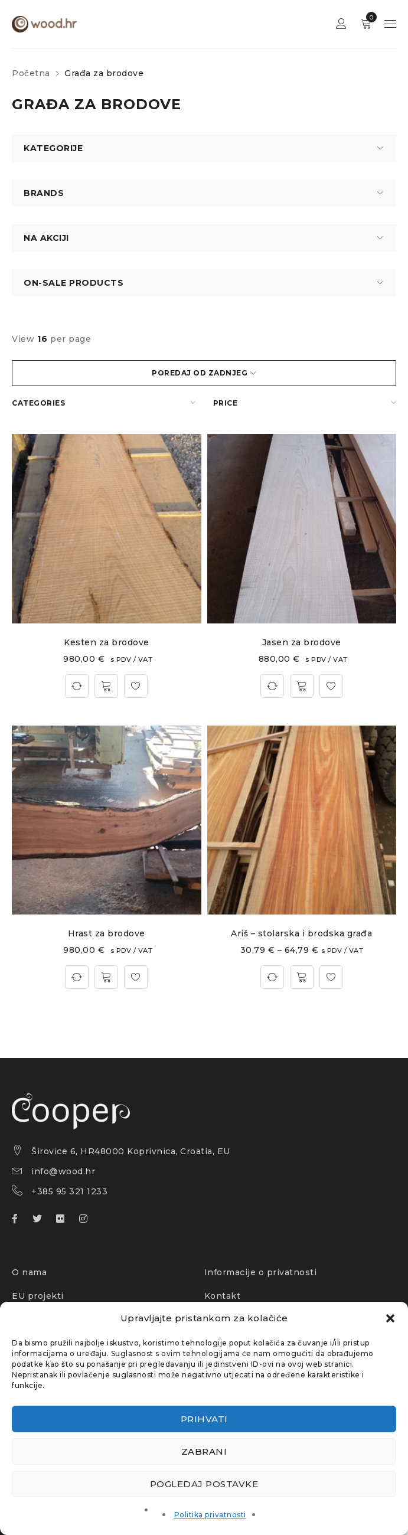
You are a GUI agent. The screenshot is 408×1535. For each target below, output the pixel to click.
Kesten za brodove (106, 642)
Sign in (341, 24)
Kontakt (222, 1296)
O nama (29, 1272)
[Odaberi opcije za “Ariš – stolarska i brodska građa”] (302, 977)
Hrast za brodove (106, 933)
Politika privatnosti (210, 1514)
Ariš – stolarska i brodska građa (301, 933)
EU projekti (38, 1296)
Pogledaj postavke (204, 1484)
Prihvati (204, 1419)
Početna (31, 73)
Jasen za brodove (301, 642)
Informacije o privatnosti (260, 1272)
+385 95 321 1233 (69, 1191)
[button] (390, 1318)
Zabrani (204, 1451)
